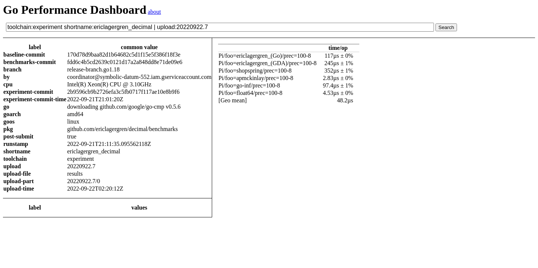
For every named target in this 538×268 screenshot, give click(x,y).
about (154, 12)
